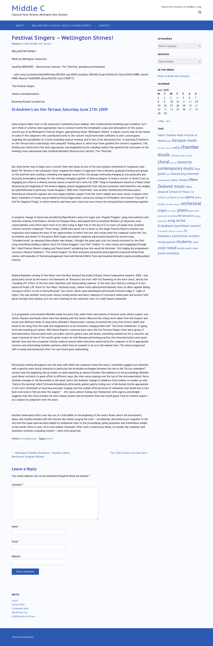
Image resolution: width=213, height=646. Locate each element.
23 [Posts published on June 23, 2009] (165, 109)
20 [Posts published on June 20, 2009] (190, 105)
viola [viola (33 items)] (195, 242)
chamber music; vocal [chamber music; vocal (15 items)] (181, 155)
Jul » (168, 121)
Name (16, 526)
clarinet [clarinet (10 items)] (173, 163)
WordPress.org (19, 612)
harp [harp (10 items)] (168, 174)
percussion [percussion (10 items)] (171, 211)
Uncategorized (29, 438)
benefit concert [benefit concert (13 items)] (165, 148)
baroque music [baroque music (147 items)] (184, 140)
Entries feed (18, 604)
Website (16, 556)
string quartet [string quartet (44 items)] (167, 242)
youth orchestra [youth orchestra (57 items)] (168, 253)
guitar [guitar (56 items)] (162, 174)
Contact (105, 25)
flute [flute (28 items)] (197, 169)
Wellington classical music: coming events (61, 25)
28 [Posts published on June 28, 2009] (196, 109)
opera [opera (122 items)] (189, 197)
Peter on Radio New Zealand (173, 76)
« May (161, 121)
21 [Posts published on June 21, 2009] (196, 105)
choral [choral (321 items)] (163, 162)
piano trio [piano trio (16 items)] (162, 216)
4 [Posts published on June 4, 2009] (177, 97)
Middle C (28, 8)
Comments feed (20, 608)
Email (15, 541)
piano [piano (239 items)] (182, 210)
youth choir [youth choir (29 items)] (191, 248)
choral (49, 438)
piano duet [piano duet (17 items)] (193, 210)
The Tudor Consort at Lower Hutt (130, 452)
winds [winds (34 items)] (180, 248)
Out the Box (28, 637)
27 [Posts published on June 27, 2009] (190, 109)
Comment (18, 484)
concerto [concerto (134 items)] (184, 161)
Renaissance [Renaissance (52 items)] (186, 216)
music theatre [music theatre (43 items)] (180, 180)
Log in (15, 600)
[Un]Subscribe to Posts (23, 616)
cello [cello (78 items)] (176, 147)
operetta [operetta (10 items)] (168, 204)
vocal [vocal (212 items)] (172, 247)
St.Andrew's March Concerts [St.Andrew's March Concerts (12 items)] (170, 231)
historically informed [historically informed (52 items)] (185, 174)
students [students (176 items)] (184, 241)
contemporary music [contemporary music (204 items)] (176, 168)
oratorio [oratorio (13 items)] (176, 204)
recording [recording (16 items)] (172, 216)
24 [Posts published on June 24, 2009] (171, 109)
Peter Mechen (44, 43)
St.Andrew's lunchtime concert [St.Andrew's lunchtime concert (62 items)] (179, 226)
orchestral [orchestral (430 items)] (191, 203)
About (20, 25)
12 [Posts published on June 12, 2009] (184, 101)
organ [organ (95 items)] (162, 210)
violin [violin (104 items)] (162, 247)
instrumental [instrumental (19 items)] (164, 180)
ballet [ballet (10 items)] (169, 141)
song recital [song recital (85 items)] (176, 220)
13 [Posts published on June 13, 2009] (190, 101)
